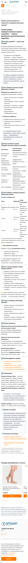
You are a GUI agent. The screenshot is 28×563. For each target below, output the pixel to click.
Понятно (9, 559)
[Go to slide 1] (1, 500)
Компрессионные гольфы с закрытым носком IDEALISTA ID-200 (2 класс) (11, 488)
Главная (3, 10)
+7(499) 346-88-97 (7, 529)
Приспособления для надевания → (15, 369)
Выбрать (12, 496)
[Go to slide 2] (2, 500)
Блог (9, 10)
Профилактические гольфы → (13, 365)
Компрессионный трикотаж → (13, 437)
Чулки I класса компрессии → (13, 367)
